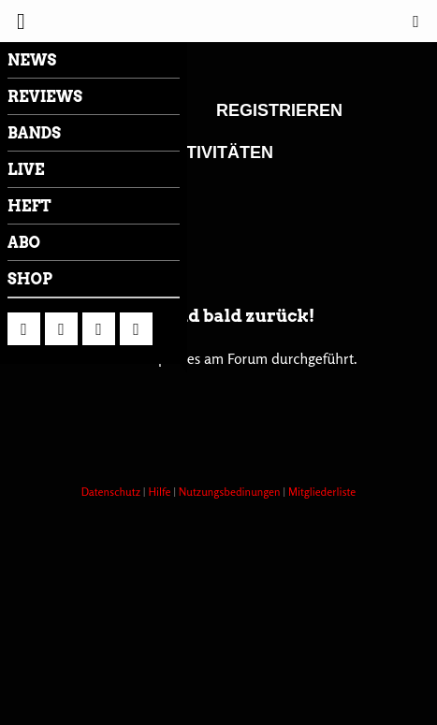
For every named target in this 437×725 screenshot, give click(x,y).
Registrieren (279, 110)
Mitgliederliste (322, 492)
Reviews (44, 97)
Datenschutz (112, 492)
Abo (23, 243)
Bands (34, 133)
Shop (29, 279)
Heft (29, 206)
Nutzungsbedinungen (231, 492)
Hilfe (160, 492)
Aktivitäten (217, 152)
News (31, 60)
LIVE (26, 170)
